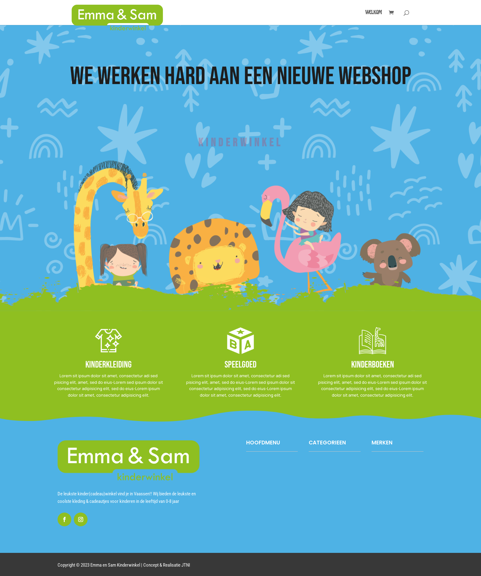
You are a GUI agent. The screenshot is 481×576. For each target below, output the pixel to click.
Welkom (374, 13)
